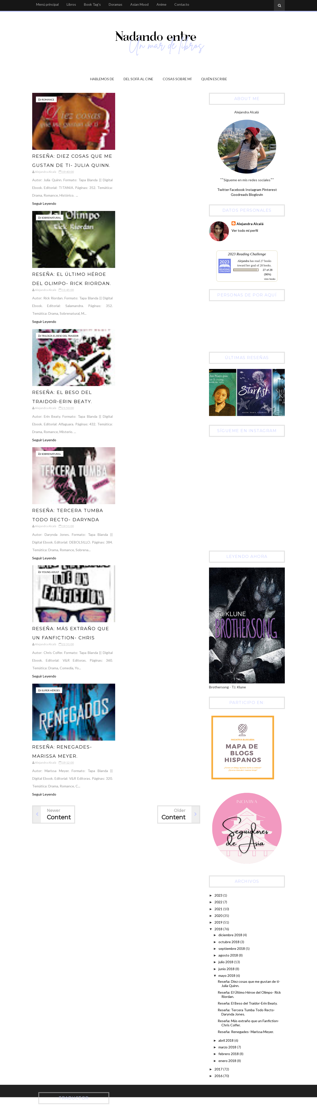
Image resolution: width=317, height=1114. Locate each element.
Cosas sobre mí (177, 79)
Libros (71, 4)
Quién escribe (214, 79)
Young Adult (50, 571)
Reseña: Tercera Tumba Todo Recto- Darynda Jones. (67, 520)
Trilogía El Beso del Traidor (60, 335)
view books (269, 279)
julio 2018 (226, 962)
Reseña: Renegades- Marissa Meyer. (246, 1032)
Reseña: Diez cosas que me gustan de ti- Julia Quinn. (249, 983)
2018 (218, 929)
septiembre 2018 (232, 948)
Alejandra (243, 261)
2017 (218, 1069)
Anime (161, 4)
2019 (218, 922)
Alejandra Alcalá (250, 224)
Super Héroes (51, 690)
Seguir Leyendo (44, 203)
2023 (218, 895)
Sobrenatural (51, 217)
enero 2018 (227, 1061)
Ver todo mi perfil (245, 230)
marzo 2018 (227, 1047)
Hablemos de (102, 79)
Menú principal (47, 4)
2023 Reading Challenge (247, 254)
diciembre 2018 (230, 935)
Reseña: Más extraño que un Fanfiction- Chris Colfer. (70, 638)
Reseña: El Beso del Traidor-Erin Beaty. (247, 1003)
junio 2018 (226, 969)
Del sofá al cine (138, 79)
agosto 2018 (228, 955)
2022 (218, 902)
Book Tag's (92, 4)
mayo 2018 (227, 975)
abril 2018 (226, 1040)
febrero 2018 (228, 1054)
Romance (48, 99)
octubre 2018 (229, 942)
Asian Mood (139, 4)
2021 (218, 909)
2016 (218, 1076)
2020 (218, 915)
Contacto (181, 4)
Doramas (115, 4)
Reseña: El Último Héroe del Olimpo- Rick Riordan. (249, 994)
